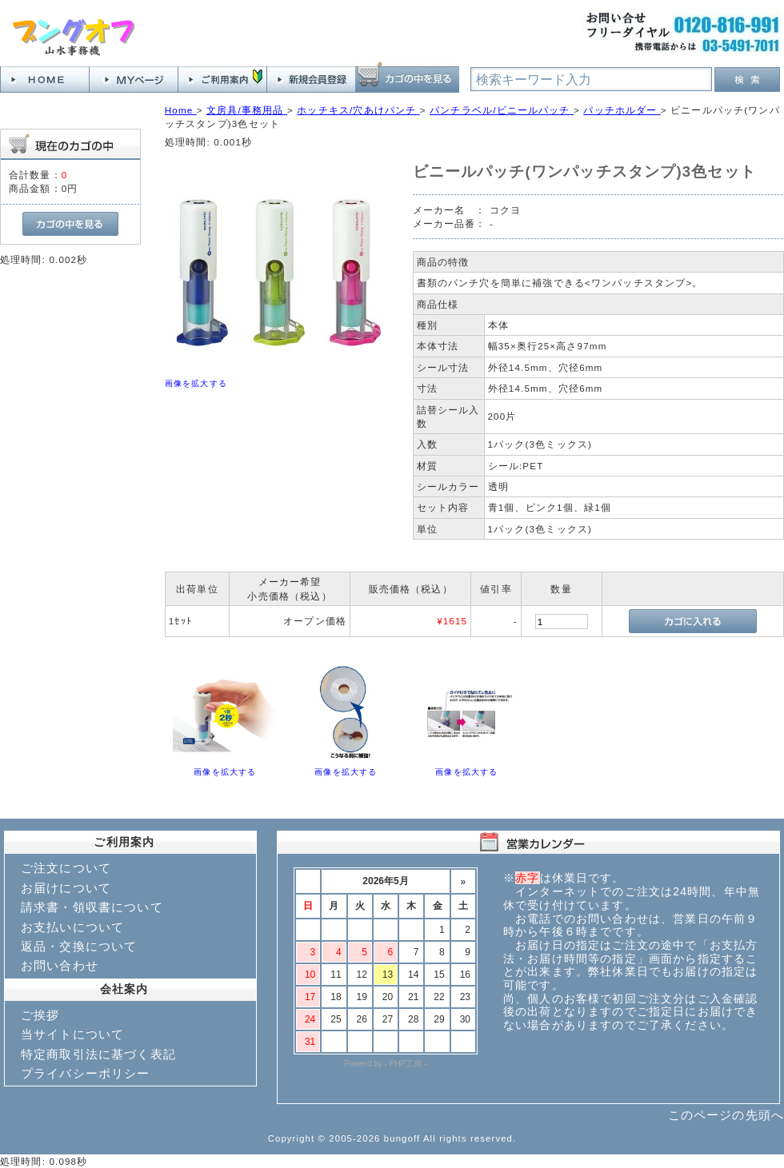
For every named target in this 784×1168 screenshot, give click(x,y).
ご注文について (66, 868)
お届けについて (66, 888)
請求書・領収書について (92, 907)
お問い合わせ (59, 965)
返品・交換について (79, 946)
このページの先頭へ (726, 1115)
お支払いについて (72, 927)
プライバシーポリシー (85, 1073)
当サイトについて (72, 1034)
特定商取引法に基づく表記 (98, 1054)
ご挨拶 (40, 1015)
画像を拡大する (196, 383)
